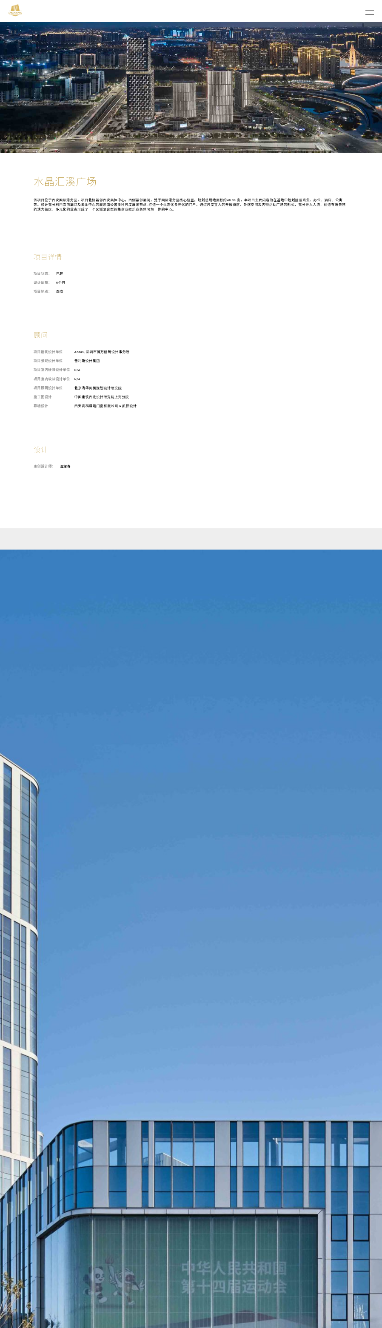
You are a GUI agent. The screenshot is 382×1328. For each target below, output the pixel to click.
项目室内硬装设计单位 (52, 370)
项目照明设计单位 (48, 388)
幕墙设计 (41, 406)
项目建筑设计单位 (48, 352)
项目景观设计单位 (48, 361)
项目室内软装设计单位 (52, 379)
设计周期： (43, 283)
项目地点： (43, 292)
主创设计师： (44, 466)
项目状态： (43, 274)
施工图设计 (43, 397)
